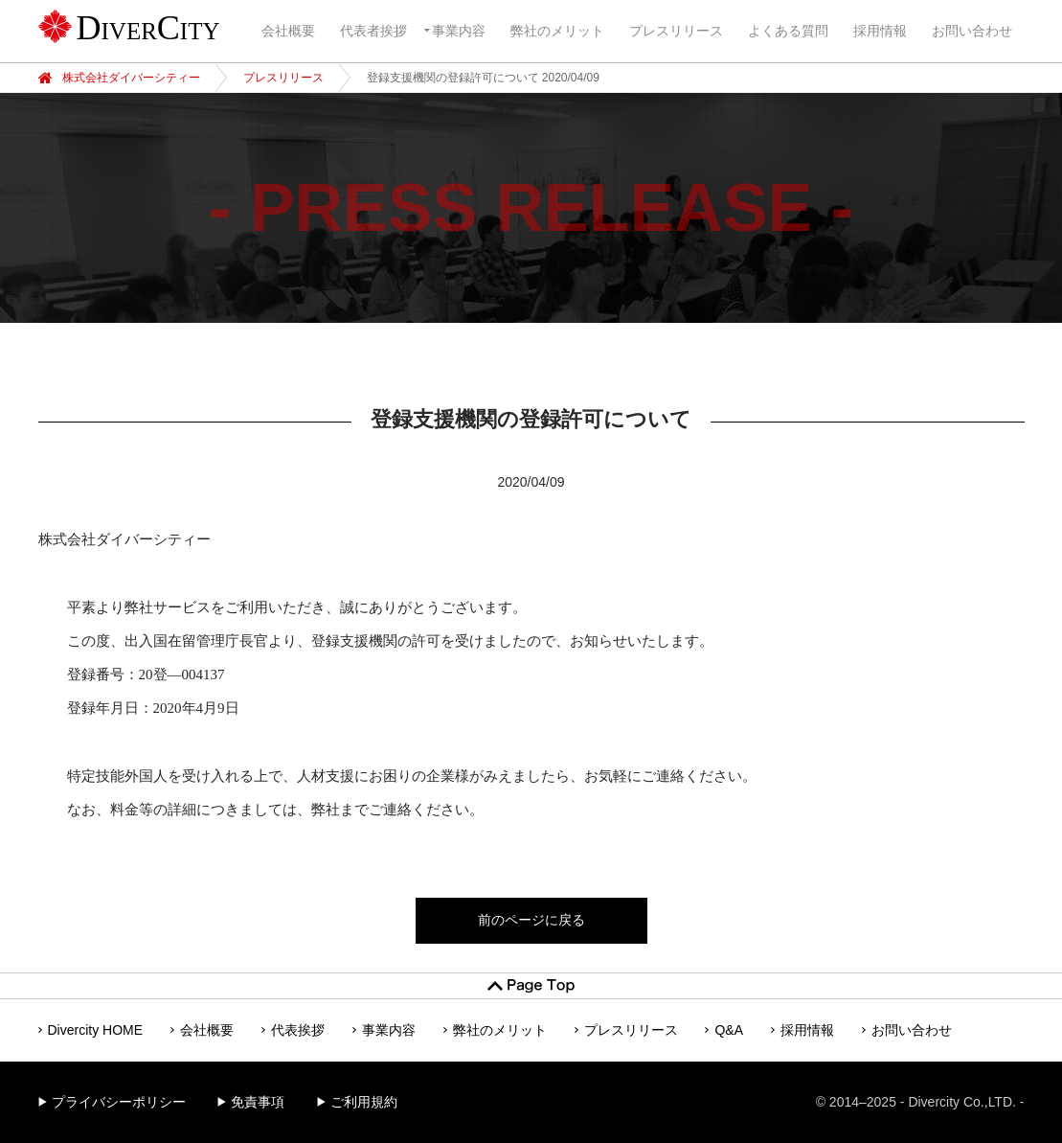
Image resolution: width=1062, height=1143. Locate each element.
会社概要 (288, 30)
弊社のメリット (557, 30)
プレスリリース (676, 30)
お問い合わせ (972, 30)
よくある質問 (788, 30)
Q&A (728, 1030)
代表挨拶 (298, 1030)
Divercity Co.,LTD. (962, 1101)
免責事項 (257, 1101)
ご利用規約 (363, 1101)
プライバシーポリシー (119, 1101)
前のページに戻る (531, 919)
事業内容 (459, 30)
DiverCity (148, 28)
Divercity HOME (96, 1030)
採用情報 (880, 30)
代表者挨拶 (373, 30)
